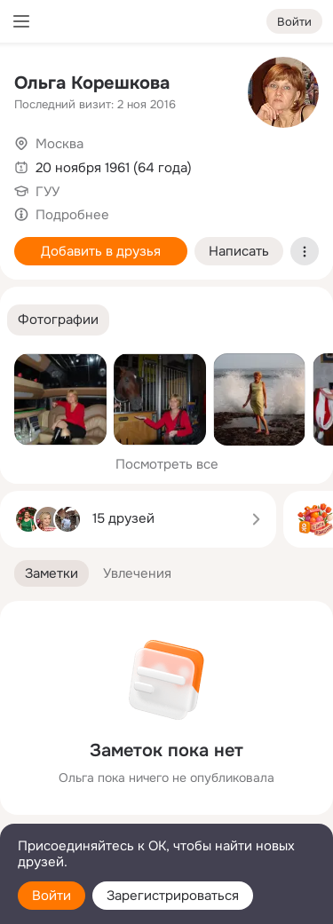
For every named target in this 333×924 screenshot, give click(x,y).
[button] (58, 320)
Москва (59, 144)
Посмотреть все (166, 464)
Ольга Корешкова (92, 83)
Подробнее (72, 215)
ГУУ (47, 192)
